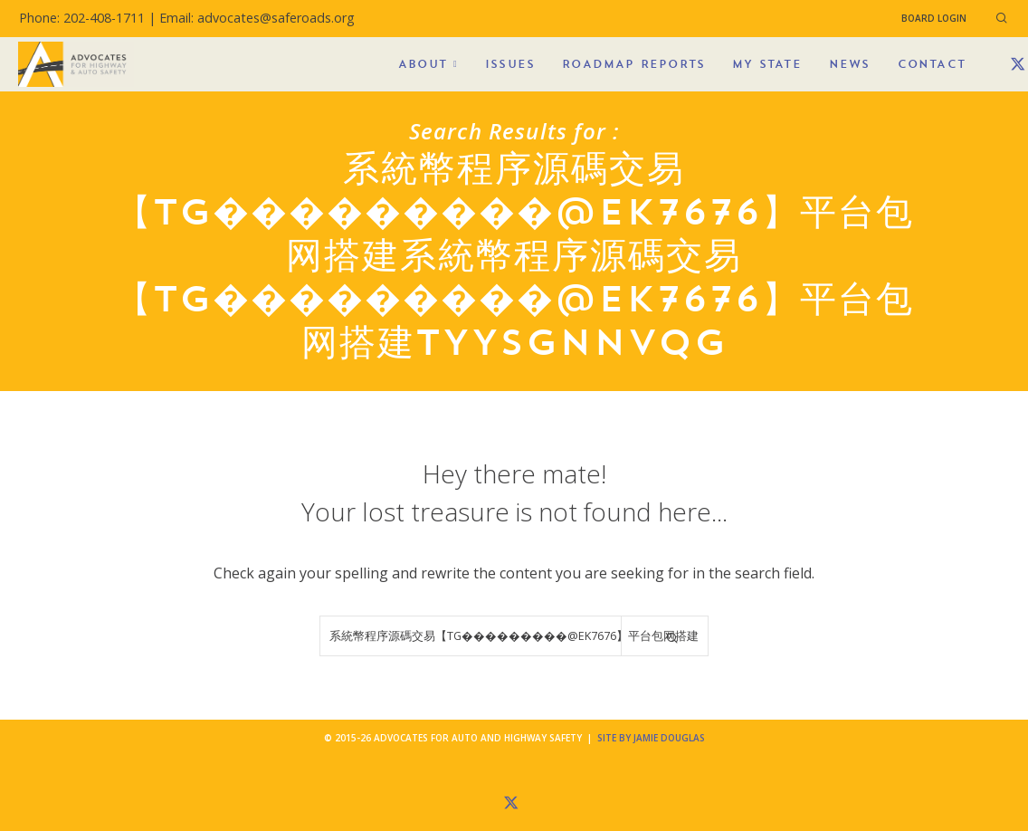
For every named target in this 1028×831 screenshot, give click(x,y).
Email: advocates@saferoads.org (257, 17)
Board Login (933, 18)
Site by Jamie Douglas (651, 737)
